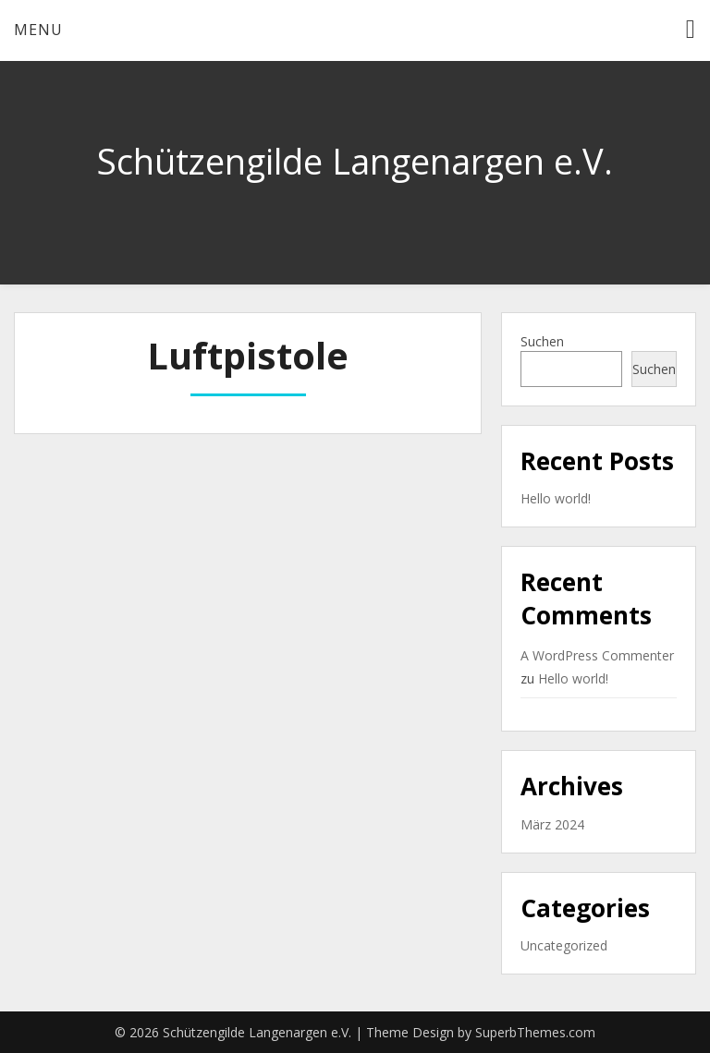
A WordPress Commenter (597, 655)
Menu (38, 29)
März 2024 (552, 824)
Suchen (542, 341)
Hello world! (555, 498)
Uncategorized (563, 945)
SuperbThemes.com (535, 1032)
